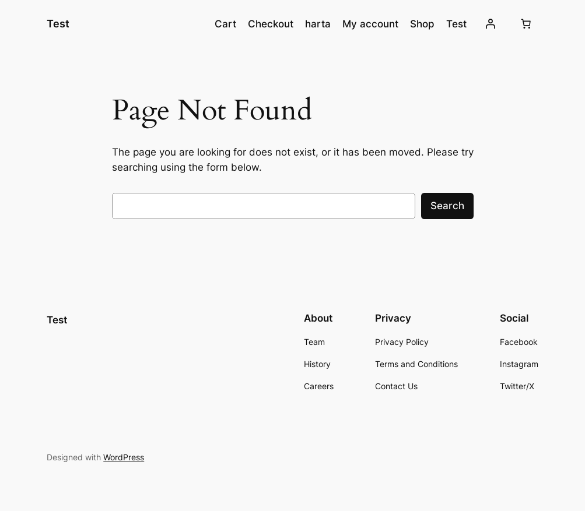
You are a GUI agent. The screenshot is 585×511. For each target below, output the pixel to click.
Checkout (270, 24)
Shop (422, 24)
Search (447, 206)
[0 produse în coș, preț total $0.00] (526, 24)
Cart (225, 24)
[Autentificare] (490, 24)
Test (58, 23)
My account (370, 24)
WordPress (123, 457)
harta (318, 24)
